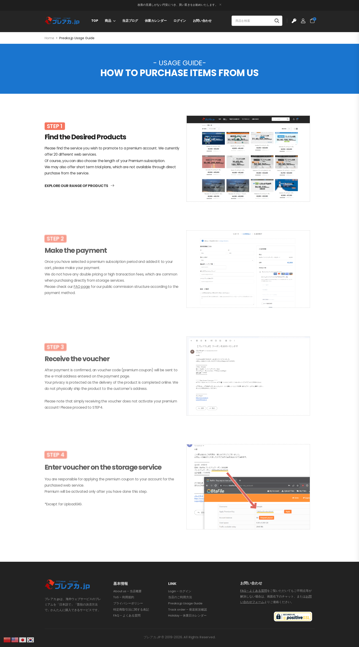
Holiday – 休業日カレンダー (187, 615)
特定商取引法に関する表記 (131, 609)
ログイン (179, 20)
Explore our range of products (76, 195)
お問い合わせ (202, 20)
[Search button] (277, 21)
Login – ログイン (179, 591)
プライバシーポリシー (128, 603)
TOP (94, 20)
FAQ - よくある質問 (253, 591)
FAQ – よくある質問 (126, 615)
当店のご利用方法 (180, 597)
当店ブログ (130, 20)
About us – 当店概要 (127, 591)
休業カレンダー (156, 20)
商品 (108, 20)
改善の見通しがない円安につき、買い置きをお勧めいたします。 (178, 5)
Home (49, 38)
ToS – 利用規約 (123, 597)
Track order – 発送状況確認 (187, 609)
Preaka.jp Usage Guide (185, 603)
